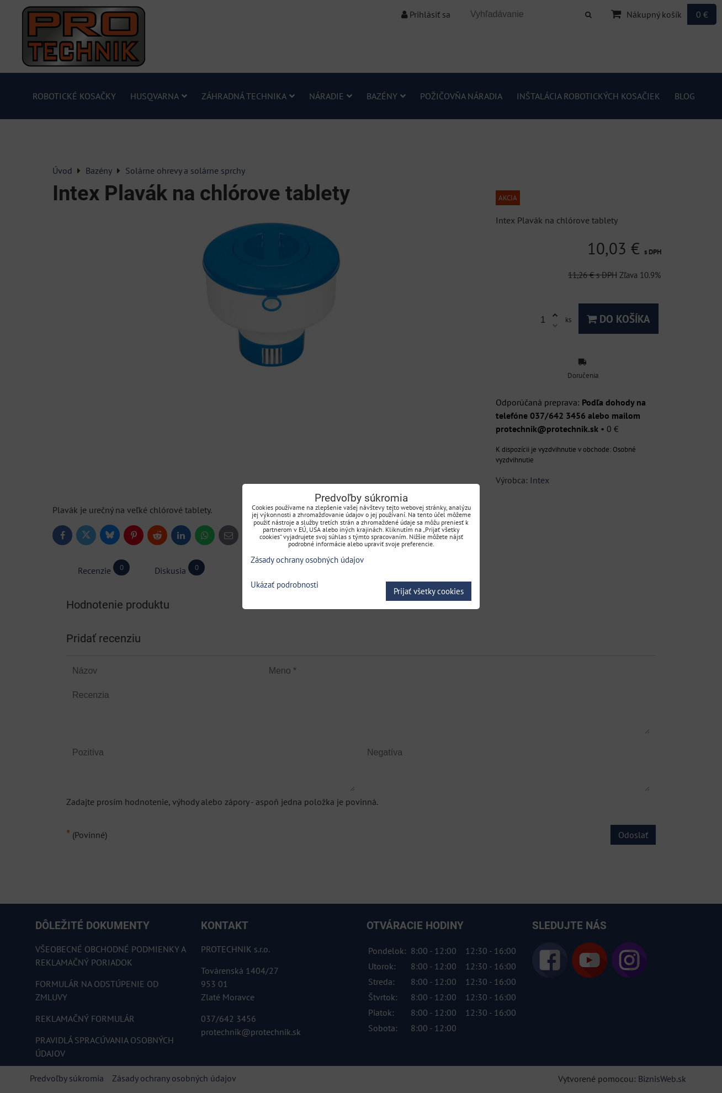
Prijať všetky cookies (429, 591)
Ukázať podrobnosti (284, 585)
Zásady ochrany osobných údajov (307, 560)
